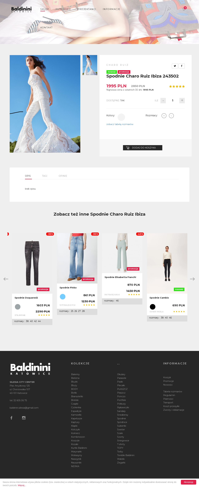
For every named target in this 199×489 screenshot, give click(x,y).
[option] (32, 279)
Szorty (120, 437)
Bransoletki (77, 396)
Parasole (121, 378)
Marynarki (76, 451)
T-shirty (121, 444)
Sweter (121, 429)
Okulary (121, 374)
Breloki (74, 400)
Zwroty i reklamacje (173, 410)
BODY (74, 389)
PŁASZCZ (122, 389)
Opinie (63, 176)
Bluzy (74, 385)
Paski (120, 381)
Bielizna (75, 378)
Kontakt (46, 27)
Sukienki (121, 425)
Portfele (121, 400)
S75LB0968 (20, 315)
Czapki (74, 403)
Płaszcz (121, 392)
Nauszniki (76, 462)
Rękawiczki (123, 407)
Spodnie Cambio (159, 297)
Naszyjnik (76, 459)
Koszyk (167, 377)
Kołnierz (75, 433)
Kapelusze (76, 418)
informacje (111, 9)
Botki (74, 392)
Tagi (44, 176)
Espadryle (76, 411)
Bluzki (74, 381)
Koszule (75, 440)
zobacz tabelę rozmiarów (119, 124)
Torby (120, 451)
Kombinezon (78, 437)
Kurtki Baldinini (79, 448)
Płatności (168, 399)
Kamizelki (76, 414)
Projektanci (86, 9)
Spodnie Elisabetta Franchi (120, 277)
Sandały (121, 411)
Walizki (121, 459)
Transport (168, 402)
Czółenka (76, 407)
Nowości (167, 384)
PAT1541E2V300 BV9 (112, 294)
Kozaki (74, 444)
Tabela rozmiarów (172, 391)
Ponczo (121, 396)
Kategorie (63, 9)
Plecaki (121, 385)
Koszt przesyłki (171, 406)
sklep (44, 9)
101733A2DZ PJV (68, 305)
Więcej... (22, 485)
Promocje (168, 381)
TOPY (120, 448)
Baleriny (75, 374)
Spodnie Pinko (68, 287)
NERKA (75, 466)
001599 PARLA (157, 311)
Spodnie (121, 418)
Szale (120, 433)
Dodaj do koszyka (141, 147)
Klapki (74, 425)
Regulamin (169, 395)
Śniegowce (123, 440)
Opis (28, 176)
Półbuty (121, 403)
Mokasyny (76, 455)
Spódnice (122, 422)
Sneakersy (122, 414)
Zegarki (121, 462)
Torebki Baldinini (125, 455)
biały (121, 117)
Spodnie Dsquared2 (26, 297)
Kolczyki (75, 429)
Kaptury (75, 422)
